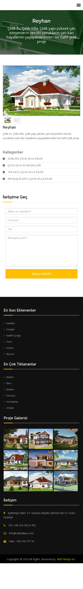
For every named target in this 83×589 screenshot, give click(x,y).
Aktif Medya (64, 586)
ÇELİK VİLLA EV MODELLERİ (22, 192)
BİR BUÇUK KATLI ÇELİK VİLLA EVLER (27, 206)
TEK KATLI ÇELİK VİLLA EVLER (23, 199)
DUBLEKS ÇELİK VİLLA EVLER (22, 186)
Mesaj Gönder (41, 301)
